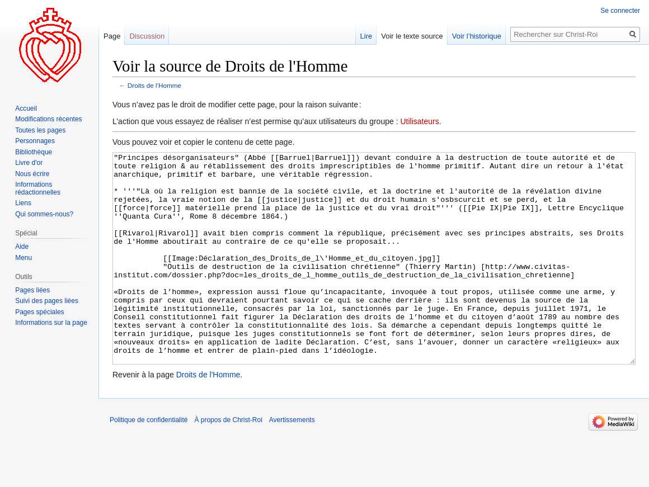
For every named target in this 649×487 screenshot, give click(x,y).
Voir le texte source (412, 36)
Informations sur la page (51, 323)
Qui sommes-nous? (44, 214)
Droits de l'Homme (154, 85)
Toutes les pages (40, 130)
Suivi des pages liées (46, 301)
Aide (22, 246)
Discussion (146, 36)
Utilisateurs (419, 121)
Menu (23, 258)
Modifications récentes (48, 119)
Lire (366, 36)
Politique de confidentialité (148, 462)
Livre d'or (29, 163)
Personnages (35, 141)
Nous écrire (32, 174)
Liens (23, 203)
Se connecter (620, 11)
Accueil (26, 108)
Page (112, 36)
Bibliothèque (33, 152)
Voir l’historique (476, 36)
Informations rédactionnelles (37, 188)
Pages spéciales (39, 312)
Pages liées (32, 290)
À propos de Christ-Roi (228, 462)
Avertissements (292, 462)
